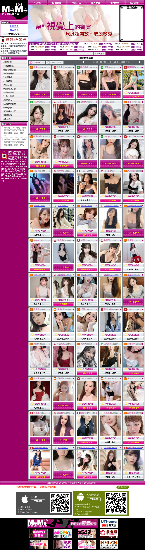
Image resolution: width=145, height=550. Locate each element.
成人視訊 (8, 119)
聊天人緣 (8, 85)
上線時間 (8, 81)
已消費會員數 (10, 70)
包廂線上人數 (10, 88)
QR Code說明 (122, 487)
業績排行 (8, 62)
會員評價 (8, 77)
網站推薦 (8, 107)
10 (108, 62)
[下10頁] (119, 62)
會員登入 (14, 26)
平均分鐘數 (9, 73)
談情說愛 (8, 115)
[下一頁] (112, 62)
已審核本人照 (10, 111)
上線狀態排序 (10, 104)
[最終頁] (126, 62)
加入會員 (14, 30)
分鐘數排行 (9, 66)
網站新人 (8, 100)
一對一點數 (9, 96)
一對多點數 (9, 92)
